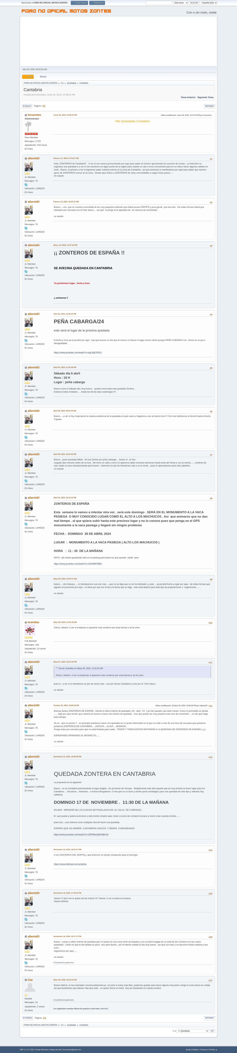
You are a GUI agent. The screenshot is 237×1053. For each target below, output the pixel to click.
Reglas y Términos (199, 1050)
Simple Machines (42, 1050)
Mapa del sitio (55, 1050)
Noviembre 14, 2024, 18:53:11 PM (67, 849)
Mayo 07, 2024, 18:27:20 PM (65, 662)
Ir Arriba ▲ (213, 1050)
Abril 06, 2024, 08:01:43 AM (64, 411)
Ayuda (188, 1050)
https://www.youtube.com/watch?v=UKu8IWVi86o (78, 563)
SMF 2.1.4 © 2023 (27, 1050)
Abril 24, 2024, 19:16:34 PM (64, 498)
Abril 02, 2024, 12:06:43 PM (64, 314)
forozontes (34, 115)
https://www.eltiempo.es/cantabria (70, 864)
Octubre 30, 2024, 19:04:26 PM (66, 705)
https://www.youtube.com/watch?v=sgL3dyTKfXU (78, 352)
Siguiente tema (205, 97)
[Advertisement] (118, 41)
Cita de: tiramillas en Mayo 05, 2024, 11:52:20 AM (80, 668)
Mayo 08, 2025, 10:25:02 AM (65, 980)
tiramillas (33, 622)
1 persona (59, 963)
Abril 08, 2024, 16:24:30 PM (64, 454)
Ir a (174, 1031)
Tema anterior (188, 97)
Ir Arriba (27, 1018)
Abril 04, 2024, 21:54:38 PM (64, 367)
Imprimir (209, 106)
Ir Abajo (27, 106)
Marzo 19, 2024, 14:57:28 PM (65, 245)
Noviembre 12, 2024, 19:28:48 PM (67, 757)
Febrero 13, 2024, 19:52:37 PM (66, 202)
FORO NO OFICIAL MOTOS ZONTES (66, 11)
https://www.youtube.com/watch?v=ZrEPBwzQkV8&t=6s (81, 834)
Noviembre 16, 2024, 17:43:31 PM (67, 893)
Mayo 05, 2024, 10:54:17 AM (65, 579)
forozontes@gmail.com (72, 1050)
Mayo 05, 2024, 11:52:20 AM (65, 622)
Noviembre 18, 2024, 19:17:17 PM (67, 936)
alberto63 (33, 158)
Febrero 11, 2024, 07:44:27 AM (66, 158)
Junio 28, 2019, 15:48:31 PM (65, 115)
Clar (30, 979)
